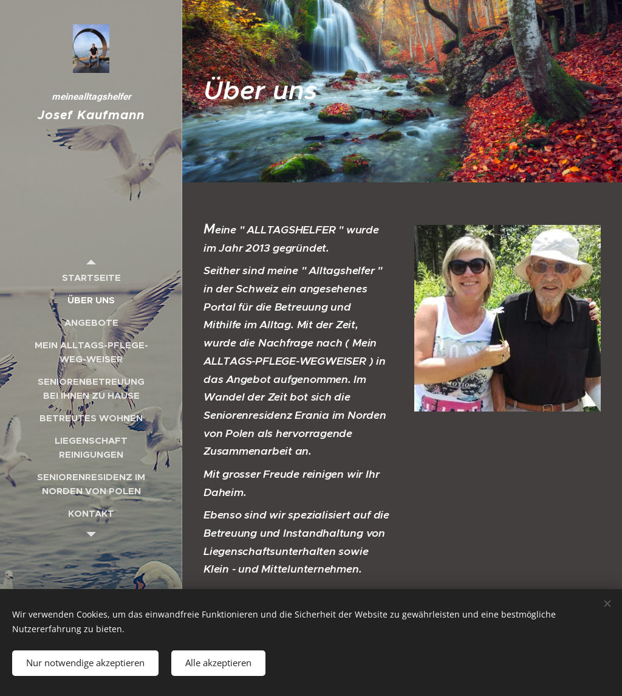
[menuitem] (91, 277)
